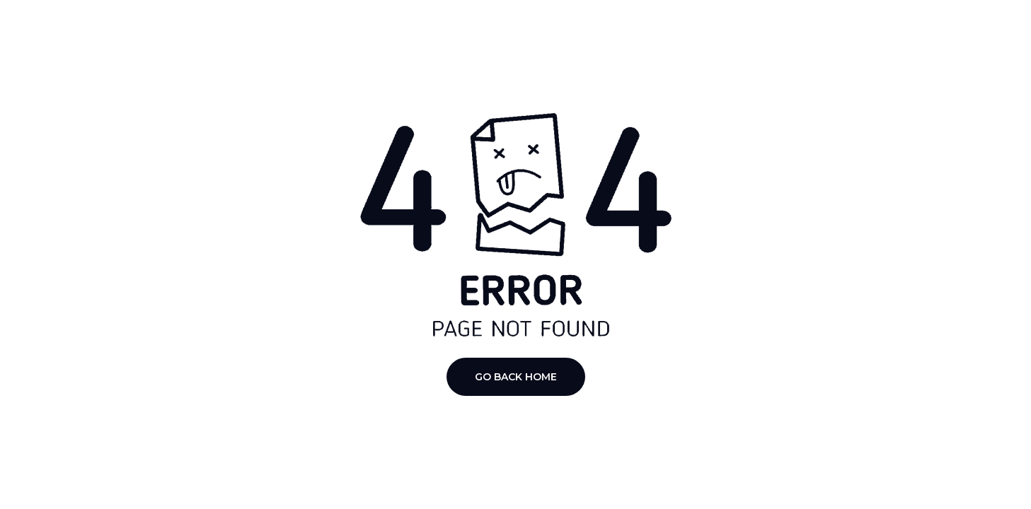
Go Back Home (516, 376)
